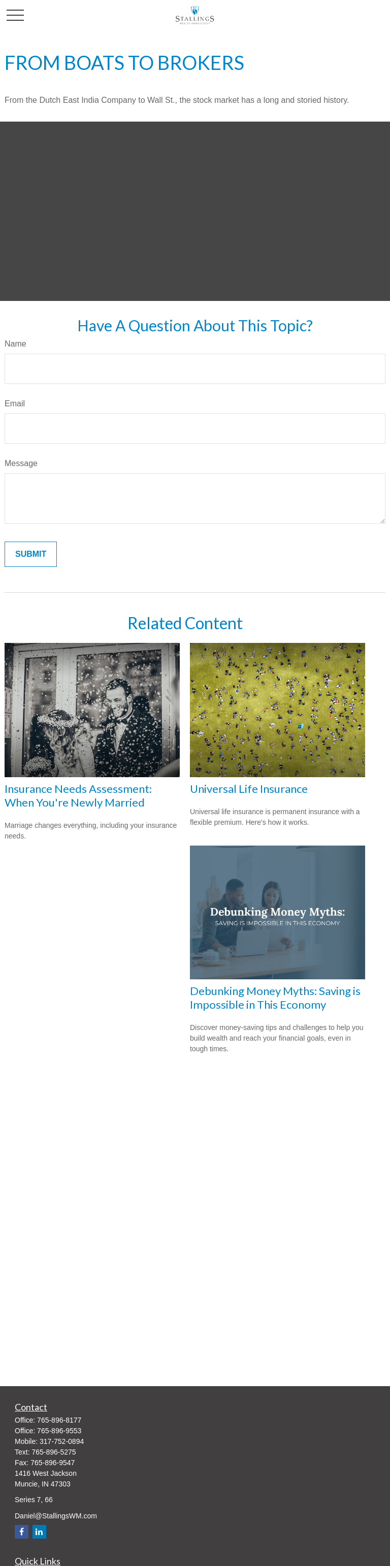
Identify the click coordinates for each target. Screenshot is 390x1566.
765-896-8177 (59, 1420)
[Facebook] (21, 1532)
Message (21, 463)
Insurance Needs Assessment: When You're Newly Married (78, 795)
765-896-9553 (59, 1431)
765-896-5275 (53, 1452)
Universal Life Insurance (249, 788)
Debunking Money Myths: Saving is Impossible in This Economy (275, 997)
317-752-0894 (62, 1441)
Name (15, 343)
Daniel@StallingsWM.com (56, 1516)
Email (15, 403)
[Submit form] (31, 554)
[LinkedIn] (39, 1532)
